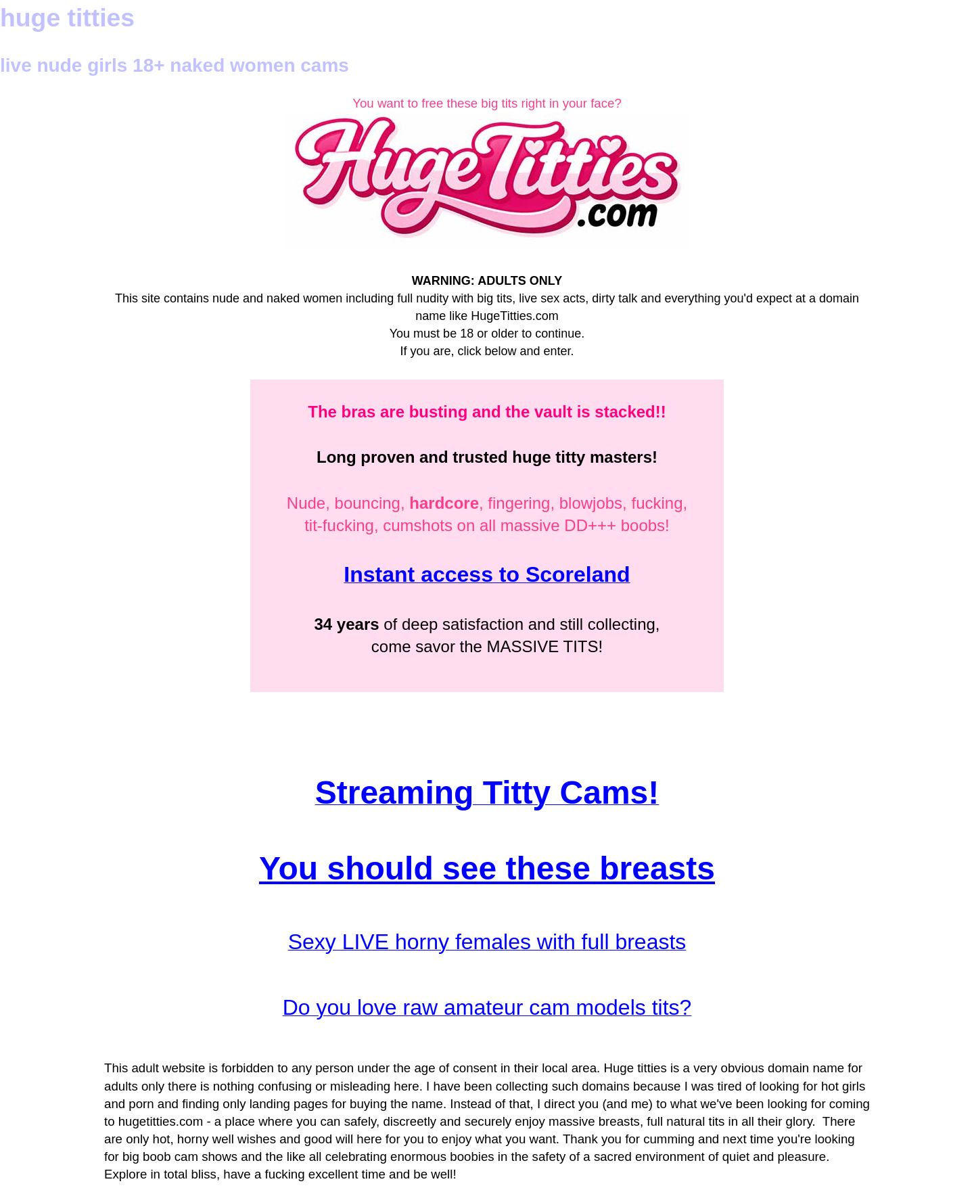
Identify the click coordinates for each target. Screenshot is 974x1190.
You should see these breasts (487, 868)
